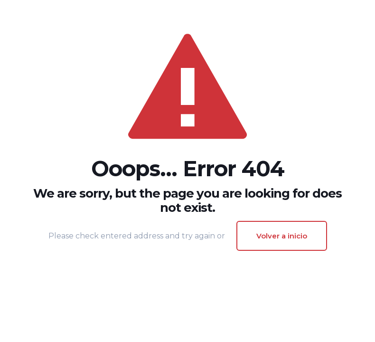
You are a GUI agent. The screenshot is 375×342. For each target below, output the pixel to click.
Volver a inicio (281, 235)
